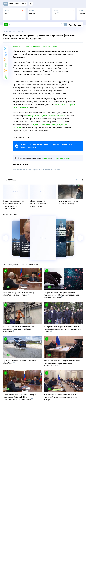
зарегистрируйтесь (61, 158)
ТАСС (31, 137)
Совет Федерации (50, 46)
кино (27, 46)
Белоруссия (17, 46)
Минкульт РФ (36, 46)
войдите (45, 158)
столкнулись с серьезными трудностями (45, 115)
